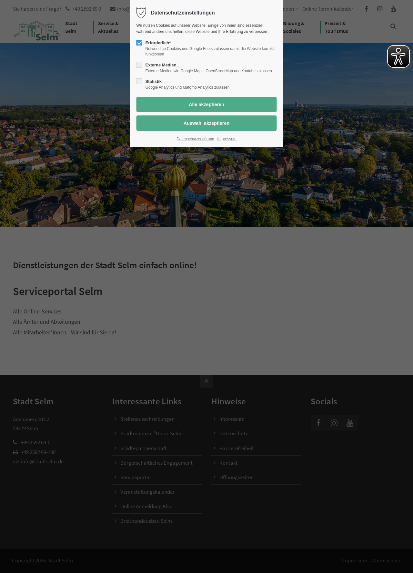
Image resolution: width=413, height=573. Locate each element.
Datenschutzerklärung (195, 139)
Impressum (227, 139)
